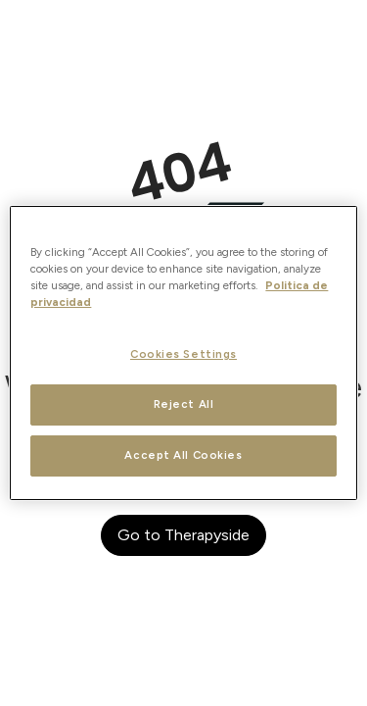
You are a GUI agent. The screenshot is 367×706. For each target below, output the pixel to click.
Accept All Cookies (183, 455)
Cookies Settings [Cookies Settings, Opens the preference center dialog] (183, 354)
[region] (183, 353)
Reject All (184, 404)
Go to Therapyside (183, 535)
